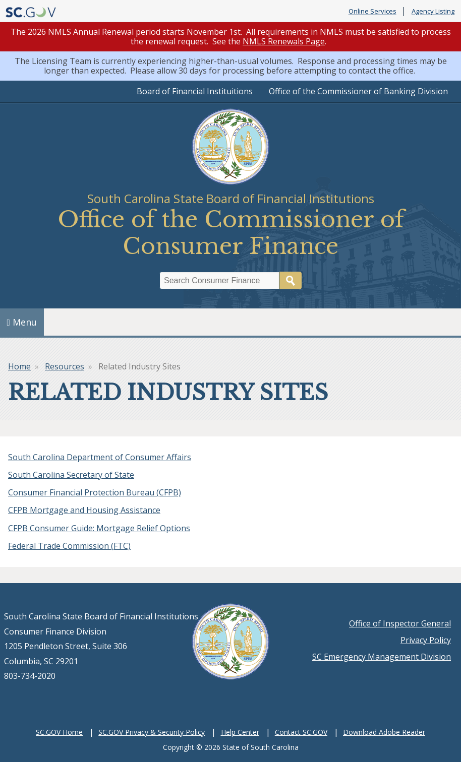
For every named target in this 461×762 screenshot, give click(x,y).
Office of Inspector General (400, 623)
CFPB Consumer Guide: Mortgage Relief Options (99, 528)
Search (290, 280)
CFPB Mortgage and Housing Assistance (84, 510)
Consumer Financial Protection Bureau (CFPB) (94, 492)
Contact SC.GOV (301, 732)
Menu (22, 322)
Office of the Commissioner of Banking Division (358, 91)
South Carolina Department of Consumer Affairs (99, 457)
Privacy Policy (425, 640)
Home (19, 366)
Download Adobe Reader (384, 732)
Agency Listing (433, 11)
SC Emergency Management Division (381, 656)
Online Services (372, 11)
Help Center (240, 732)
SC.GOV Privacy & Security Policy (151, 732)
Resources (64, 366)
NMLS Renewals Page (284, 41)
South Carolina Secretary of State (71, 474)
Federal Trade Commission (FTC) (69, 545)
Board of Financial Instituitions (195, 91)
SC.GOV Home (59, 732)
